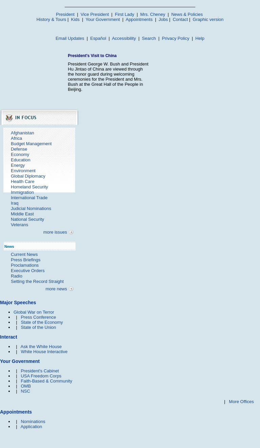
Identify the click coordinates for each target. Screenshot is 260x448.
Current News (24, 254)
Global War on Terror (34, 312)
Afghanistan (22, 132)
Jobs (163, 19)
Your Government (103, 19)
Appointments (139, 19)
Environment (23, 170)
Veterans (19, 224)
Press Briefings (25, 259)
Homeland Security (29, 186)
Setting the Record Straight (37, 281)
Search (149, 38)
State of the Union (38, 327)
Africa (16, 138)
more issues (55, 232)
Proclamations (25, 265)
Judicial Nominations (31, 208)
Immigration (22, 192)
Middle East (22, 213)
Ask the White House (41, 346)
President (65, 14)
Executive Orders (28, 270)
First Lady (124, 14)
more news (56, 288)
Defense (19, 149)
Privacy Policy (175, 38)
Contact (180, 19)
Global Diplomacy (28, 176)
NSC (25, 391)
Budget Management (31, 143)
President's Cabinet (40, 370)
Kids (75, 19)
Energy (18, 165)
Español (98, 38)
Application (31, 426)
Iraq (14, 203)
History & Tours (51, 19)
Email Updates (70, 38)
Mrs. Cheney (152, 14)
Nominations (33, 421)
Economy (20, 154)
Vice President (95, 14)
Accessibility (124, 38)
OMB (26, 386)
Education (20, 159)
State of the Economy (42, 322)
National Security (27, 219)
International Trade (29, 197)
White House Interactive (44, 351)
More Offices (241, 401)
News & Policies (187, 14)
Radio (16, 276)
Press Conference (38, 317)
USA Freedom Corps (41, 375)
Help (199, 38)
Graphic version (208, 19)
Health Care (22, 181)
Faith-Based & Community (46, 381)
